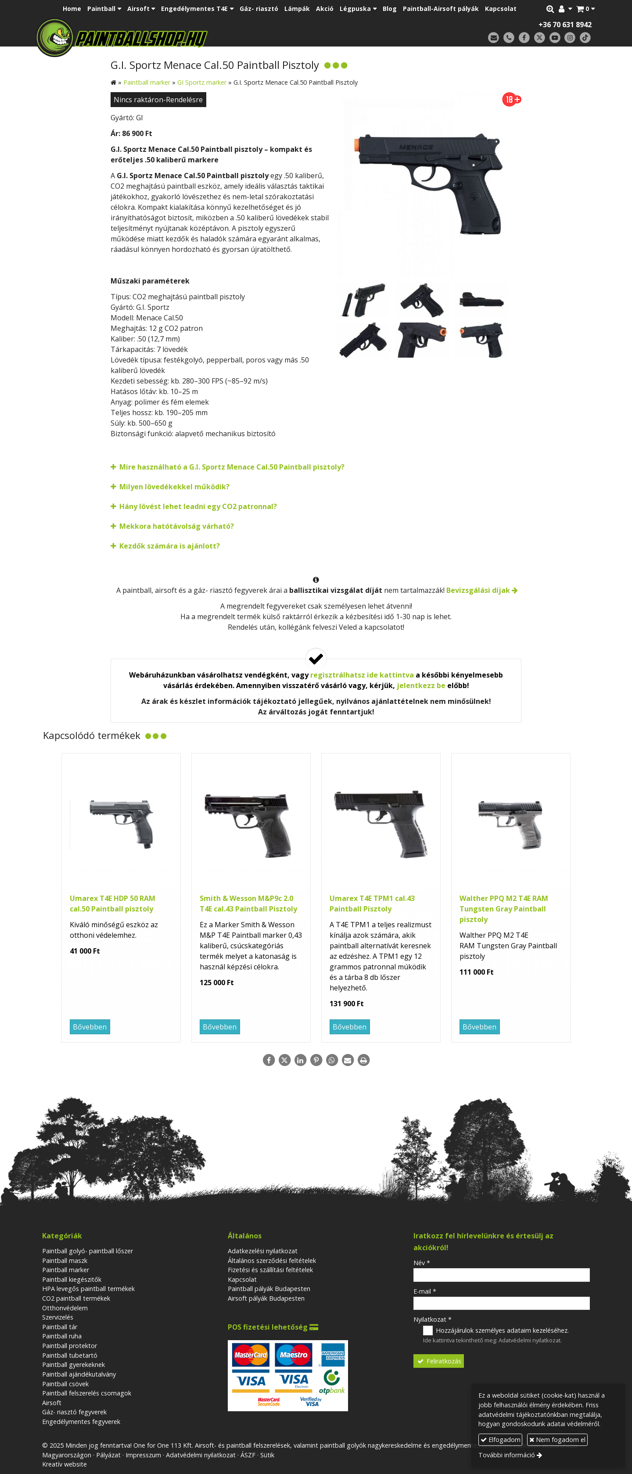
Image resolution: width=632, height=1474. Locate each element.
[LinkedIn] (300, 1060)
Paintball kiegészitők (71, 1279)
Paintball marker (65, 1270)
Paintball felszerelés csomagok (86, 1393)
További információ (506, 1455)
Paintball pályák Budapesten (269, 1288)
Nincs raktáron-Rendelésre (158, 99)
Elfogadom (501, 1439)
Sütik (267, 1455)
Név (421, 1263)
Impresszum (143, 1455)
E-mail (424, 1291)
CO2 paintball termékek (76, 1298)
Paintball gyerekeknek (73, 1364)
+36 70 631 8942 (565, 24)
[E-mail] (493, 38)
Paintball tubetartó (69, 1355)
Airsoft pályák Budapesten (266, 1298)
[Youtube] (555, 38)
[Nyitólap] (183, 37)
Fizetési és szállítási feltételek (270, 1270)
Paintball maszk (64, 1260)
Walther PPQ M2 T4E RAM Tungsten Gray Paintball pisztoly (504, 908)
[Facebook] (524, 38)
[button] (585, 9)
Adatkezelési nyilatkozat (263, 1251)
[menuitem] (72, 9)
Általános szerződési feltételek (272, 1260)
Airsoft (51, 1403)
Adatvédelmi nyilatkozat (529, 1340)
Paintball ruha (62, 1336)
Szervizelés (57, 1317)
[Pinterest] (316, 1060)
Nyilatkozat (432, 1319)
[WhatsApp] (332, 1060)
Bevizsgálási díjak (478, 590)
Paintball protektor (69, 1345)
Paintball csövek (65, 1384)
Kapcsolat (242, 1279)
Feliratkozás (439, 1361)
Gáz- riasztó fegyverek (74, 1412)
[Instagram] (570, 38)
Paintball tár (59, 1327)
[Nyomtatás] (363, 1060)
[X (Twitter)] (539, 38)
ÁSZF (248, 1455)
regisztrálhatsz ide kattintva (362, 675)
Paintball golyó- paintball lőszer (87, 1251)
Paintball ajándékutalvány (79, 1374)
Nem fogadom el (557, 1439)
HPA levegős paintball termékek (88, 1288)
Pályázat (108, 1455)
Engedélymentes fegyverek (81, 1421)
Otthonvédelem (65, 1308)
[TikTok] (585, 38)
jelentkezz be (421, 685)
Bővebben (90, 1027)
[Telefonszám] (509, 38)
